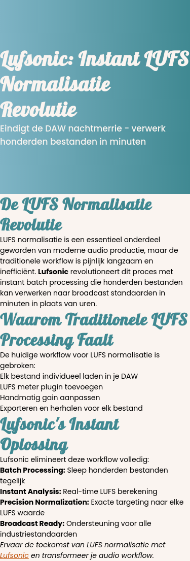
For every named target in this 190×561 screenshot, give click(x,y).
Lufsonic (14, 555)
